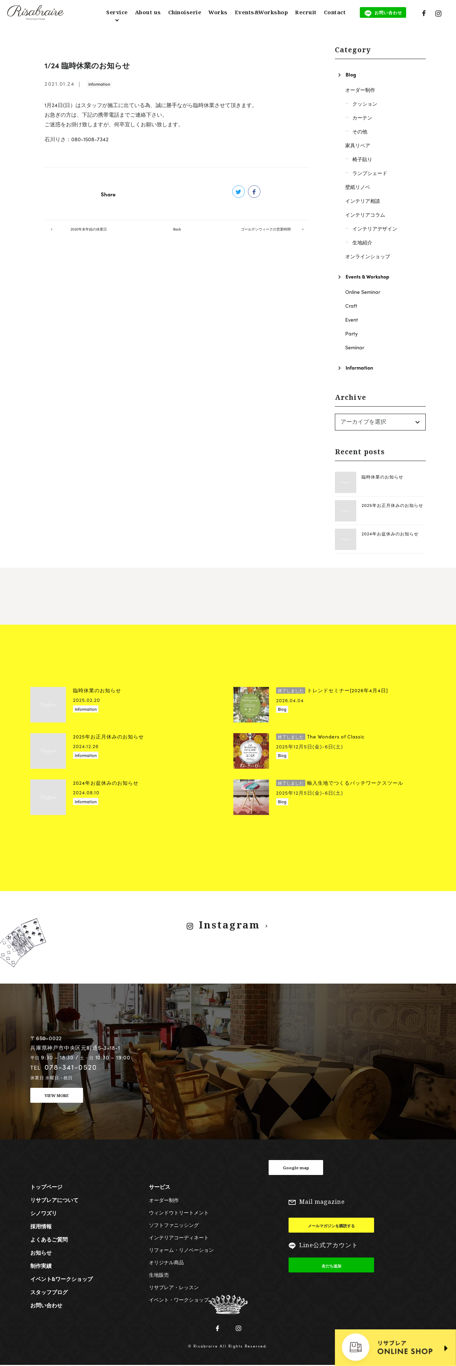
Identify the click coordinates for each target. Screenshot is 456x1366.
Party (351, 333)
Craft (351, 305)
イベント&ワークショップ (61, 1279)
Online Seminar (362, 291)
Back (177, 235)
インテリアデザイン (374, 228)
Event (351, 319)
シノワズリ (43, 1213)
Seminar (354, 347)
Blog (351, 74)
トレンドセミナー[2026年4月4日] (332, 690)
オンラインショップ (367, 256)
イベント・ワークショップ (179, 1299)
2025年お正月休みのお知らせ (392, 505)
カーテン (362, 117)
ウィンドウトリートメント (179, 1212)
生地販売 (159, 1274)
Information (99, 84)
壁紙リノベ (357, 186)
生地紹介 (362, 242)
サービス (159, 1187)
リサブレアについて (54, 1200)
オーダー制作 (360, 89)
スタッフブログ (49, 1292)
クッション (364, 103)
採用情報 (41, 1226)
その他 (359, 131)
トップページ (46, 1187)
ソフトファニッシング (174, 1224)
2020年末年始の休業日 (88, 235)
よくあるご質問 (49, 1239)
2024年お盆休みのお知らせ (390, 533)
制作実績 (41, 1266)
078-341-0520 (71, 1067)
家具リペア (357, 145)
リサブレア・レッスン (174, 1287)
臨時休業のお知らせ (382, 476)
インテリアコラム (365, 214)
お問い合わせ (46, 1305)
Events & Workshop (367, 276)
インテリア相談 (362, 200)
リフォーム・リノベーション (181, 1249)
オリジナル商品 (166, 1262)
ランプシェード (369, 172)
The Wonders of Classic (320, 736)
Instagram (228, 924)
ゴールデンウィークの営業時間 (266, 235)
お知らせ (41, 1252)
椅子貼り (362, 159)
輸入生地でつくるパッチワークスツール (339, 782)
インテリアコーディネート (179, 1237)
